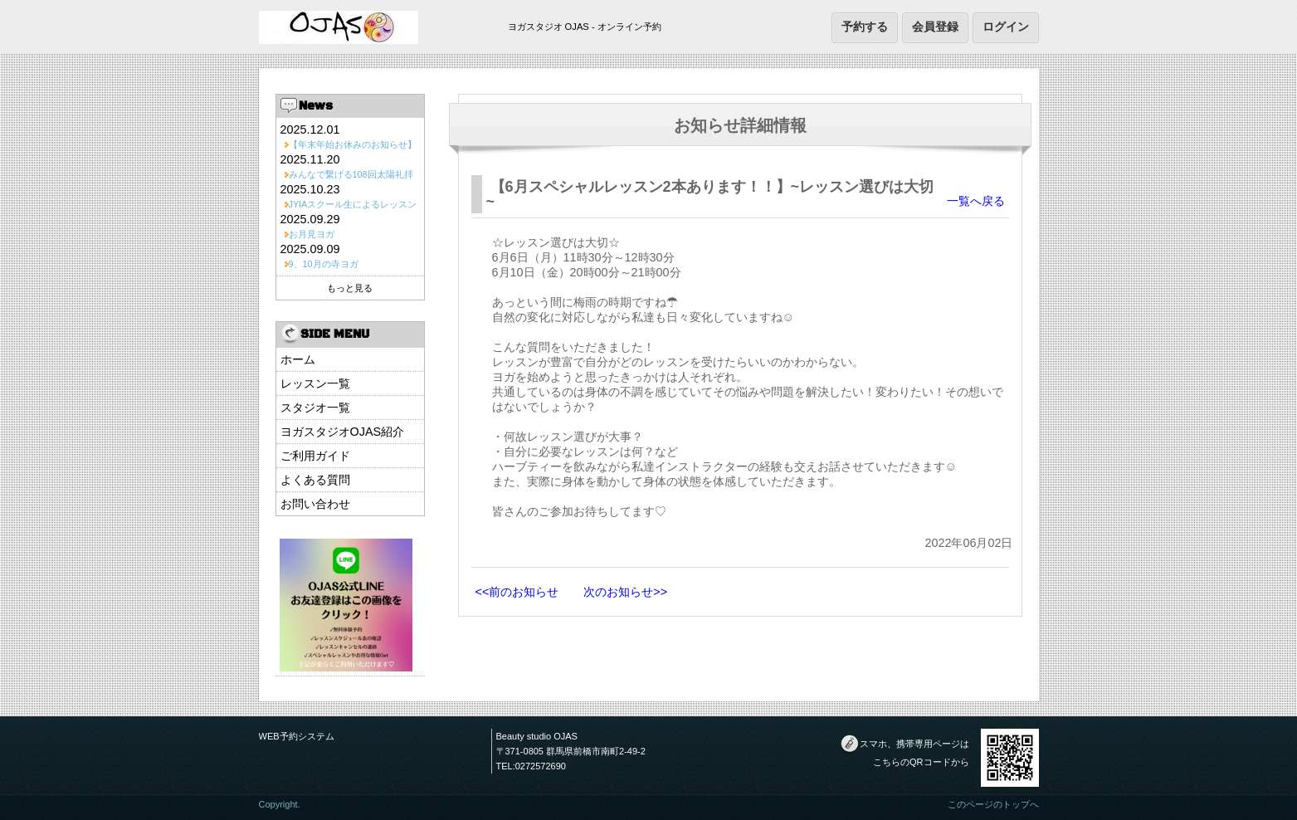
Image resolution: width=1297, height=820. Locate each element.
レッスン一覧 (315, 383)
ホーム (297, 359)
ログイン (1006, 26)
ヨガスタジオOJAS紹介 (342, 431)
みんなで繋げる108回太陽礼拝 (351, 174)
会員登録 (935, 26)
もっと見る (350, 288)
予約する (864, 26)
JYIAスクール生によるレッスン (353, 204)
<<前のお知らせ (517, 591)
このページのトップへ (993, 804)
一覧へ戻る (976, 201)
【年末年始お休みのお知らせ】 (353, 144)
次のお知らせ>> (625, 591)
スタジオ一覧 (315, 407)
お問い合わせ (315, 503)
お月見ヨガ (311, 234)
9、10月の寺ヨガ (323, 264)
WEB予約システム (296, 736)
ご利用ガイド (315, 455)
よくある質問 (315, 479)
